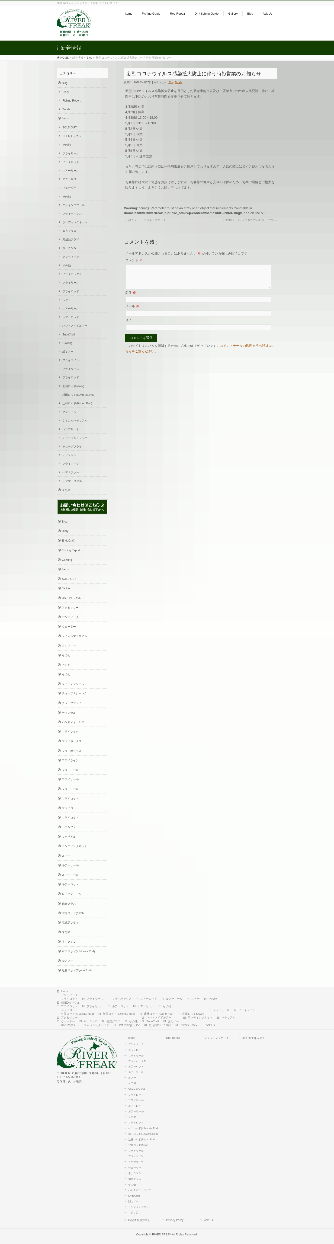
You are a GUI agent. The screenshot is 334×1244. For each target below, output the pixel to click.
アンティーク (70, 256)
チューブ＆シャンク (74, 438)
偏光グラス (69, 231)
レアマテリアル (72, 481)
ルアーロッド (70, 317)
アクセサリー (70, 179)
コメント (133, 260)
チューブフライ (72, 446)
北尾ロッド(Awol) (73, 386)
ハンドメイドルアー (74, 325)
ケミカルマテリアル (74, 420)
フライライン (70, 360)
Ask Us (210, 1025)
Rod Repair (68, 1025)
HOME (64, 57)
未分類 (66, 490)
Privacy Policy (188, 1025)
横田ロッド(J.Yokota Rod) (119, 1013)
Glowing (67, 343)
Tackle (178, 82)
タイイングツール (73, 205)
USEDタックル (71, 136)
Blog (89, 57)
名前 (130, 298)
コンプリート (70, 429)
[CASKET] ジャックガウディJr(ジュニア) (250, 220)
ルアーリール (70, 170)
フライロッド (70, 162)
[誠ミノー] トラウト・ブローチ (145, 220)
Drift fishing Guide (129, 1025)
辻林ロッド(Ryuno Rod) (77, 403)
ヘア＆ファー (70, 472)
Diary (65, 92)
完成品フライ (70, 239)
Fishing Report (71, 100)
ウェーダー (69, 187)
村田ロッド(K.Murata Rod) (78, 394)
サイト (130, 326)
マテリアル (69, 412)
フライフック (70, 463)
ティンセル (69, 455)
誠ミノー (68, 351)
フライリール (70, 153)
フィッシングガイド (96, 1025)
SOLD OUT (69, 127)
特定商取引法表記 (160, 1025)
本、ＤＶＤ (69, 248)
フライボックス (72, 213)
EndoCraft (68, 334)
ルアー (66, 300)
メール (132, 312)
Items (65, 118)
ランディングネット (74, 222)
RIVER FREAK (161, 1234)
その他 (66, 144)
